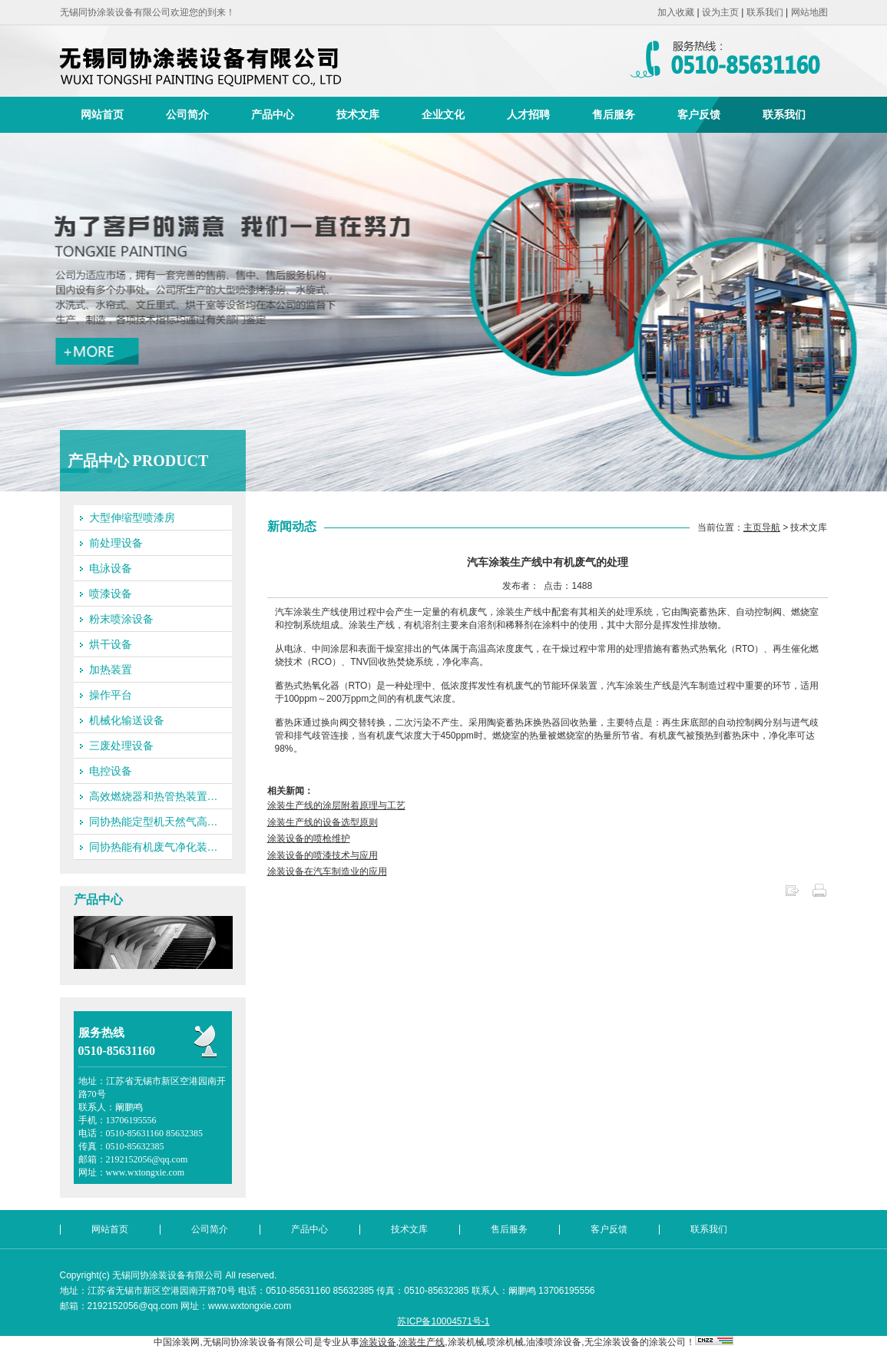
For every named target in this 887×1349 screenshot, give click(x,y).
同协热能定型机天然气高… (153, 821)
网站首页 (102, 114)
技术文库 (357, 114)
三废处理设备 (121, 745)
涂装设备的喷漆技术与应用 (322, 855)
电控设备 (110, 771)
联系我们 (764, 12)
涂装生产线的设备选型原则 (322, 822)
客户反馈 (698, 114)
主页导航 (761, 527)
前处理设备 (116, 543)
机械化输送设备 (126, 720)
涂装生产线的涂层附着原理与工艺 (336, 805)
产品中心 (272, 114)
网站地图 (809, 12)
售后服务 (613, 114)
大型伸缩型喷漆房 (132, 517)
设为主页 (720, 12)
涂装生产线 (422, 1342)
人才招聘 (528, 114)
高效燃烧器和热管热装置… (153, 796)
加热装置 (110, 669)
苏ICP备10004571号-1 (443, 1321)
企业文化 (443, 114)
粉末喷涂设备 (121, 619)
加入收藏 (675, 12)
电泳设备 (110, 568)
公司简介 (187, 114)
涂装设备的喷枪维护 (308, 838)
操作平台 (110, 695)
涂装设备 (377, 1342)
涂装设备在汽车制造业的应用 (327, 871)
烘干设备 (110, 644)
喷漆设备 (110, 593)
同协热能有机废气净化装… (153, 847)
